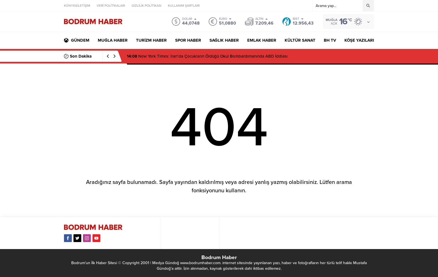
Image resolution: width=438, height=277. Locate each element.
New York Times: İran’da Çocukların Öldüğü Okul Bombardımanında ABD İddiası (207, 56)
